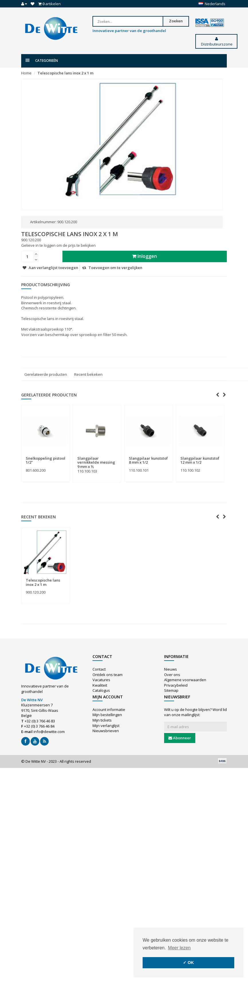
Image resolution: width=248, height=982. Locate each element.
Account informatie (108, 709)
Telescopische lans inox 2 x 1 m (65, 73)
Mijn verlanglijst (105, 725)
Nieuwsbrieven (105, 730)
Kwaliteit (99, 685)
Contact (99, 669)
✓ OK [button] (188, 962)
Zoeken (178, 20)
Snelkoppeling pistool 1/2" (45, 460)
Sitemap (171, 690)
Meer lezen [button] (179, 947)
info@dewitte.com (49, 731)
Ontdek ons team (107, 674)
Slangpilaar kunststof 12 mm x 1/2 (199, 460)
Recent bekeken (88, 374)
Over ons (172, 674)
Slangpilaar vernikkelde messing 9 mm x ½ (96, 462)
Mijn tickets (102, 720)
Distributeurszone (216, 42)
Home (26, 73)
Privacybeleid (176, 685)
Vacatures (101, 679)
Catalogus (101, 690)
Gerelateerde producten (45, 374)
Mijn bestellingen (107, 714)
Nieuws (170, 669)
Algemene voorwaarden (185, 679)
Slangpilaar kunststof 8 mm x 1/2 (148, 460)
